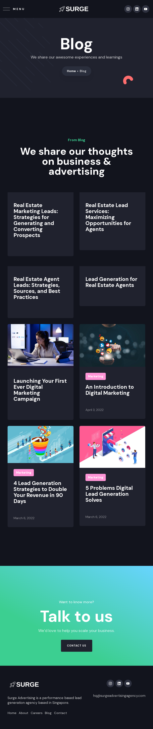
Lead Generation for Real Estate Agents (111, 282)
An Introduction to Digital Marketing (109, 390)
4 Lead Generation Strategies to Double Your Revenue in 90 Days (40, 492)
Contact (60, 713)
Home (71, 71)
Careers (36, 713)
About (23, 713)
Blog (48, 713)
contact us (76, 645)
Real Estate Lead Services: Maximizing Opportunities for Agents (108, 217)
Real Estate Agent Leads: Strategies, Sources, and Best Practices (37, 288)
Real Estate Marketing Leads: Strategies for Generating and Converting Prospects (36, 220)
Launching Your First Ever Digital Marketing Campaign (40, 390)
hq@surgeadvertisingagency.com (119, 695)
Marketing (95, 376)
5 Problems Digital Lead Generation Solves (109, 494)
